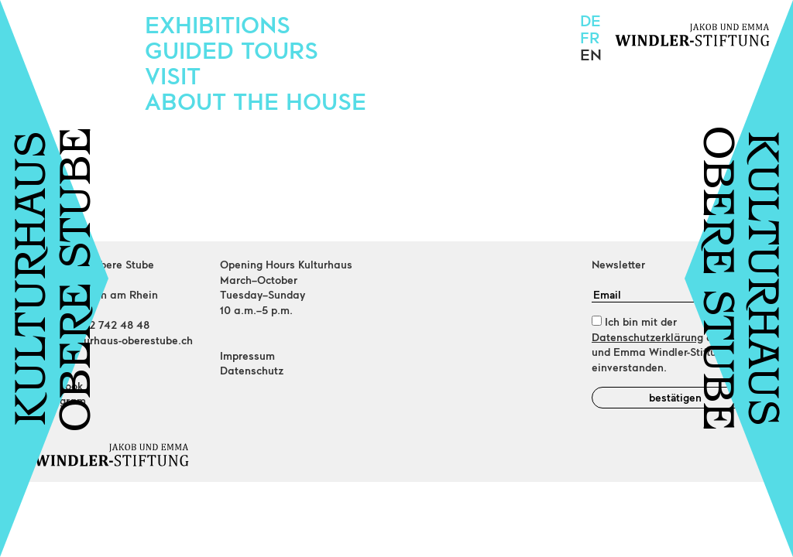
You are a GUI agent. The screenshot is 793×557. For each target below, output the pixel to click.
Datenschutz (251, 370)
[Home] (117, 454)
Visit (173, 75)
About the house (255, 100)
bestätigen (675, 397)
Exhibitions (217, 24)
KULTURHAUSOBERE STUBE (56, 279)
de (590, 20)
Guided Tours (231, 49)
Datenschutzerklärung (647, 336)
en (591, 54)
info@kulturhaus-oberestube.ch (113, 340)
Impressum (247, 355)
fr (589, 37)
